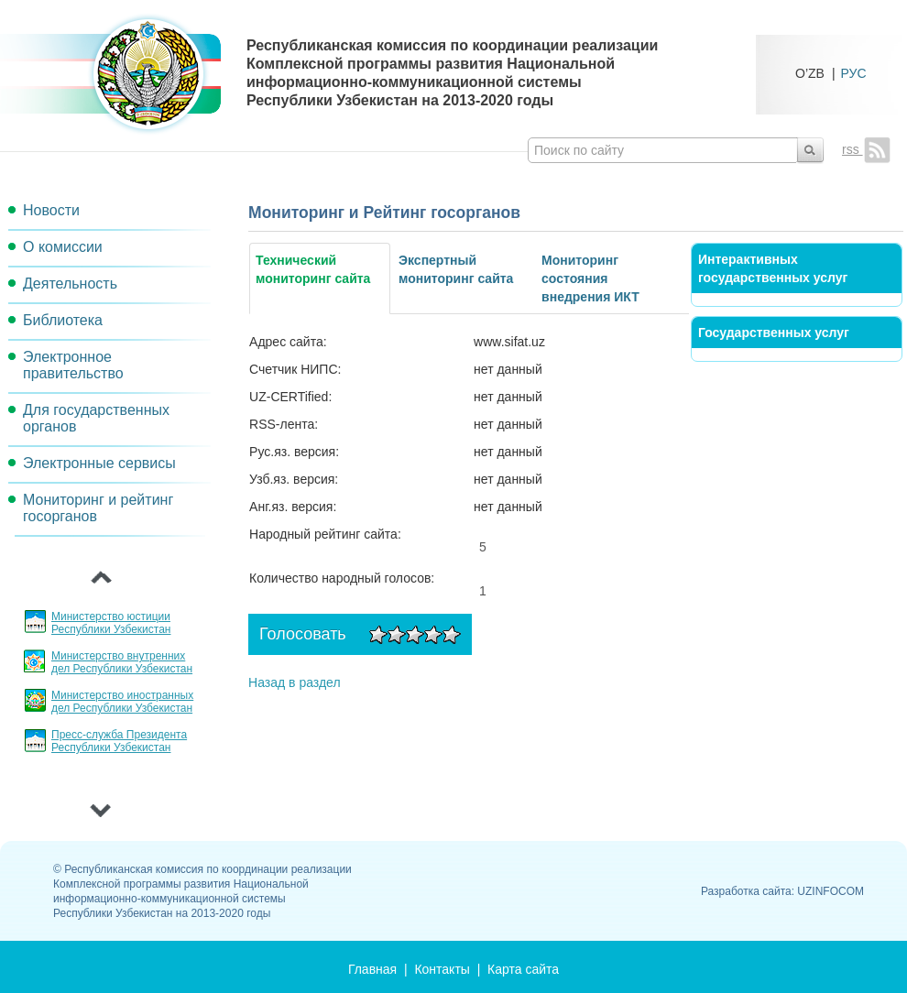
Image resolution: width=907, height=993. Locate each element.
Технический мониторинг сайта (313, 269)
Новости (51, 210)
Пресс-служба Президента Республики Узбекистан (119, 741)
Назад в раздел (294, 682)
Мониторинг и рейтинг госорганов (98, 508)
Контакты (441, 969)
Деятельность (70, 283)
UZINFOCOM (830, 891)
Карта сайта (523, 969)
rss (866, 149)
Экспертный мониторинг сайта (456, 269)
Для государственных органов (96, 418)
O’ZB (810, 73)
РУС (854, 73)
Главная (372, 969)
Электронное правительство (73, 365)
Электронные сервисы (99, 463)
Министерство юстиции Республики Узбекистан (110, 623)
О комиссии (63, 247)
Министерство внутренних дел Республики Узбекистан (121, 662)
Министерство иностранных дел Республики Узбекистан (122, 702)
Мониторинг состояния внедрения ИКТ (590, 278)
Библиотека (63, 320)
